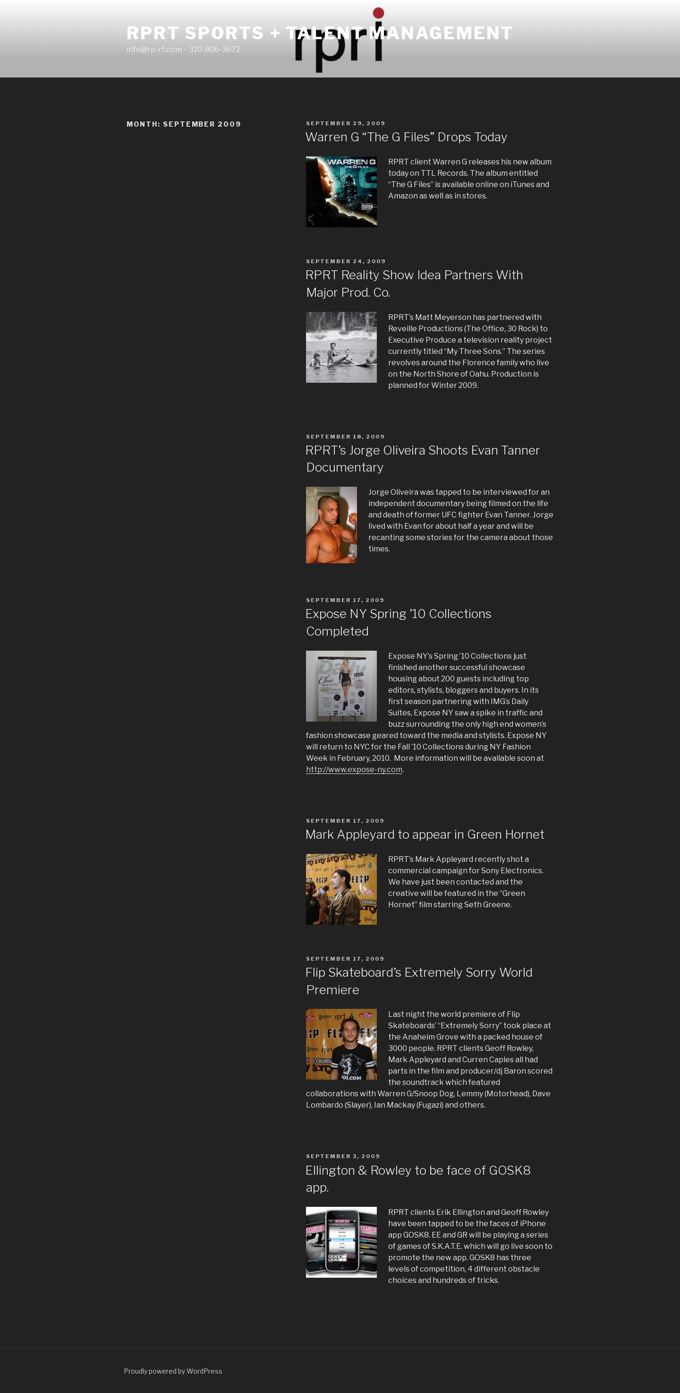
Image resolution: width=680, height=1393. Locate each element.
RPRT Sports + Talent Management (320, 33)
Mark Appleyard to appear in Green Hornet (424, 834)
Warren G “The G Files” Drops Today (406, 136)
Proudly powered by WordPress (173, 1371)
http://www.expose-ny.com (354, 769)
